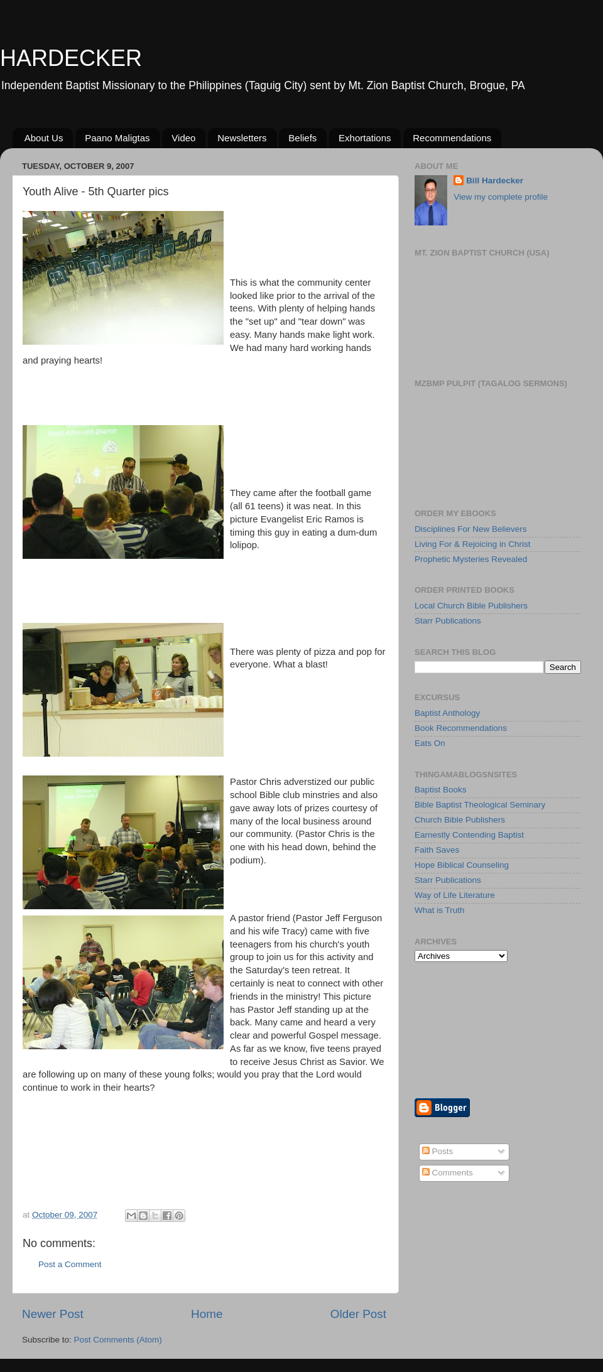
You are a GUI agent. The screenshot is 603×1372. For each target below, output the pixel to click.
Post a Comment (70, 1264)
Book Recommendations (461, 728)
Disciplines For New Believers (471, 529)
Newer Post (53, 1314)
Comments (447, 1172)
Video (183, 137)
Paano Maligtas (117, 137)
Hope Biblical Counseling (462, 865)
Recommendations (452, 137)
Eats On (430, 743)
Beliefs (302, 137)
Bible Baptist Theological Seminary (480, 804)
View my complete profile (501, 197)
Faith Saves (437, 850)
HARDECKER (71, 58)
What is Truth (440, 910)
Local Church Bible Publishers (471, 605)
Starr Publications (448, 620)
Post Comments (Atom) (118, 1339)
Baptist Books (441, 789)
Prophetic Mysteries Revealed (471, 559)
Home (206, 1314)
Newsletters (241, 137)
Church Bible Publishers (460, 819)
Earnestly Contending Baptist (469, 835)
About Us (43, 137)
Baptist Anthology (447, 713)
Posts (438, 1151)
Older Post (358, 1314)
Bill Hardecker (494, 180)
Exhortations (365, 137)
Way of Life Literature (455, 895)
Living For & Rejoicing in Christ (473, 544)
